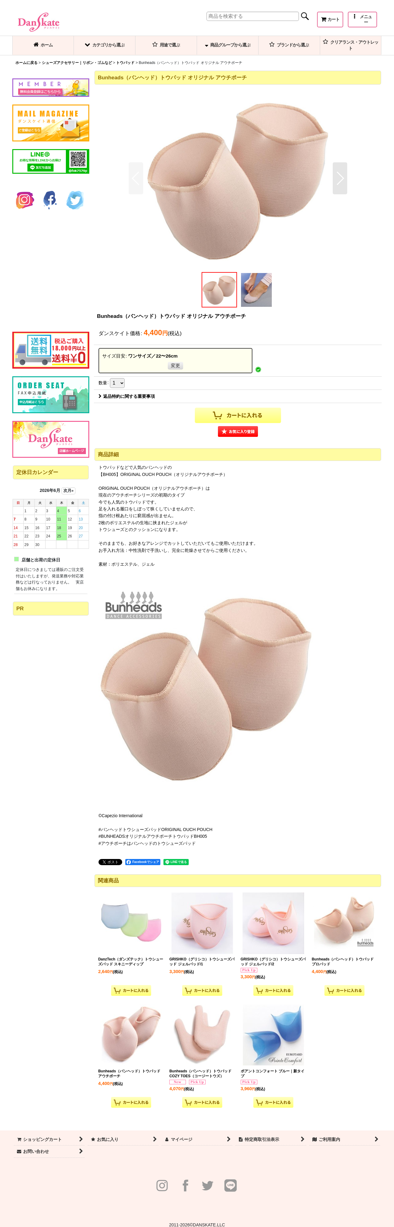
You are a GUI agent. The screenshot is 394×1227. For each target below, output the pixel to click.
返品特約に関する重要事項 (126, 396)
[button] (362, 19)
